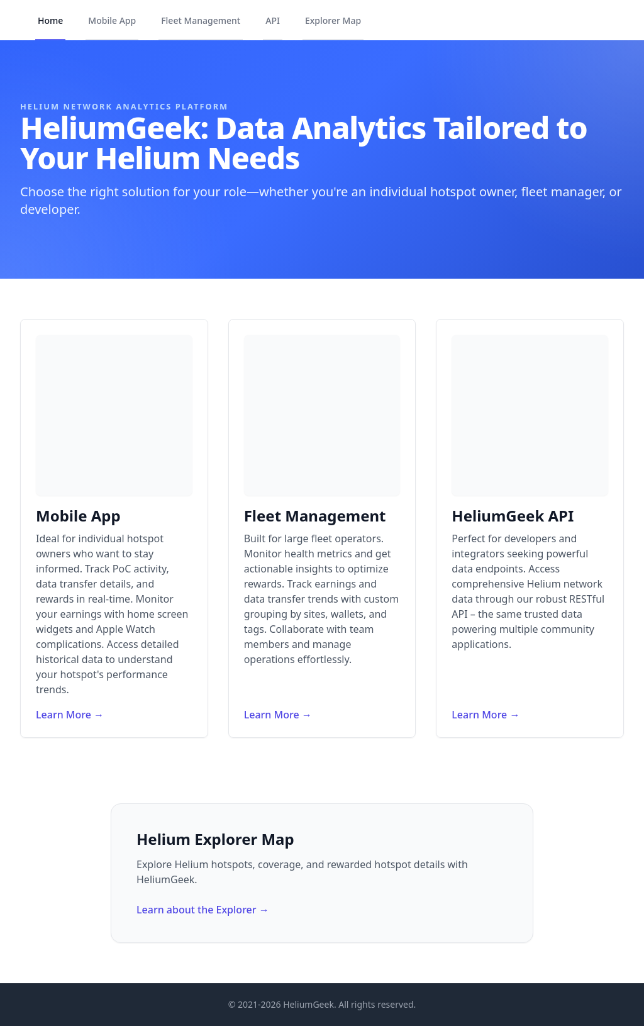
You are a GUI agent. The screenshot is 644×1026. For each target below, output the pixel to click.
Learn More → (70, 715)
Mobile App (112, 20)
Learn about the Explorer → (202, 910)
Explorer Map (333, 20)
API (272, 20)
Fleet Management (200, 20)
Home (50, 20)
